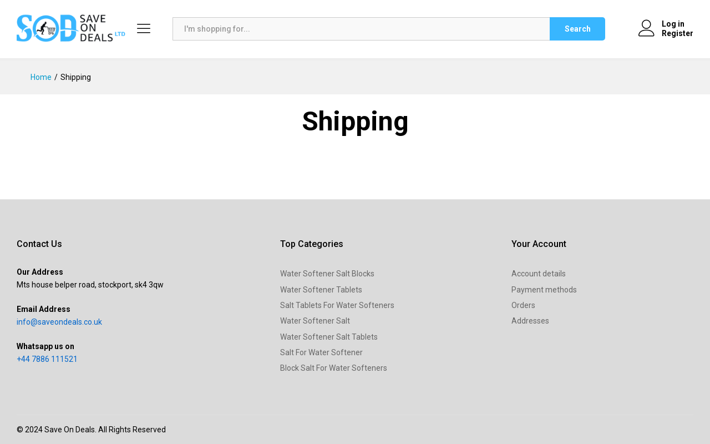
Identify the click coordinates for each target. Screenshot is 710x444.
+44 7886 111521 (47, 359)
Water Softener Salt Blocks (327, 273)
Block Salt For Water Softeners (333, 368)
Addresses (530, 320)
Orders (523, 305)
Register (677, 33)
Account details (538, 273)
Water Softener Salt (315, 320)
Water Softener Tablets (321, 289)
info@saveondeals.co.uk (59, 321)
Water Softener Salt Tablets (329, 336)
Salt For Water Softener (321, 352)
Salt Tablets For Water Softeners (337, 305)
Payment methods (544, 289)
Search (578, 28)
